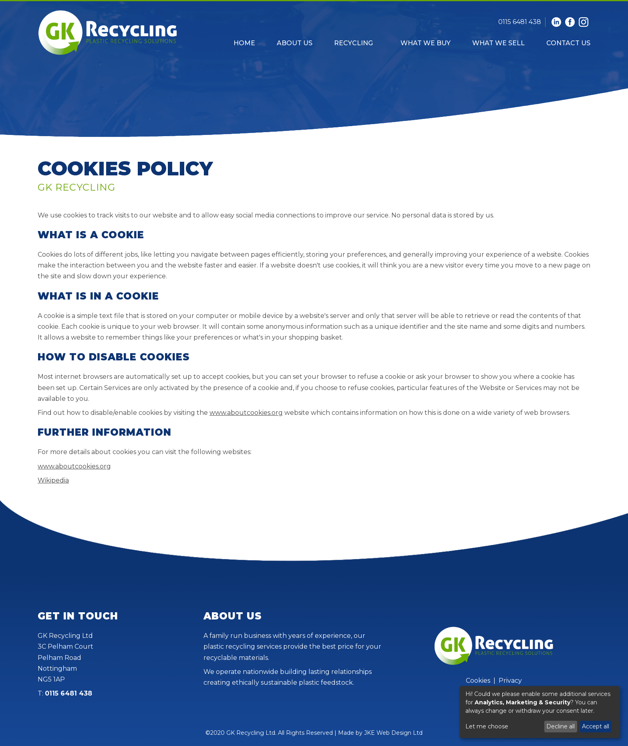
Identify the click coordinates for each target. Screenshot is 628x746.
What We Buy (426, 43)
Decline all (560, 726)
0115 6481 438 (519, 22)
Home (244, 43)
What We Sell (498, 43)
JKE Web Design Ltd (393, 732)
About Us (294, 43)
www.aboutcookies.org (246, 412)
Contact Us (568, 43)
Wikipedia (53, 480)
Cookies (478, 680)
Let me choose (486, 726)
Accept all (595, 726)
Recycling (353, 43)
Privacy (510, 680)
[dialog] (540, 712)
